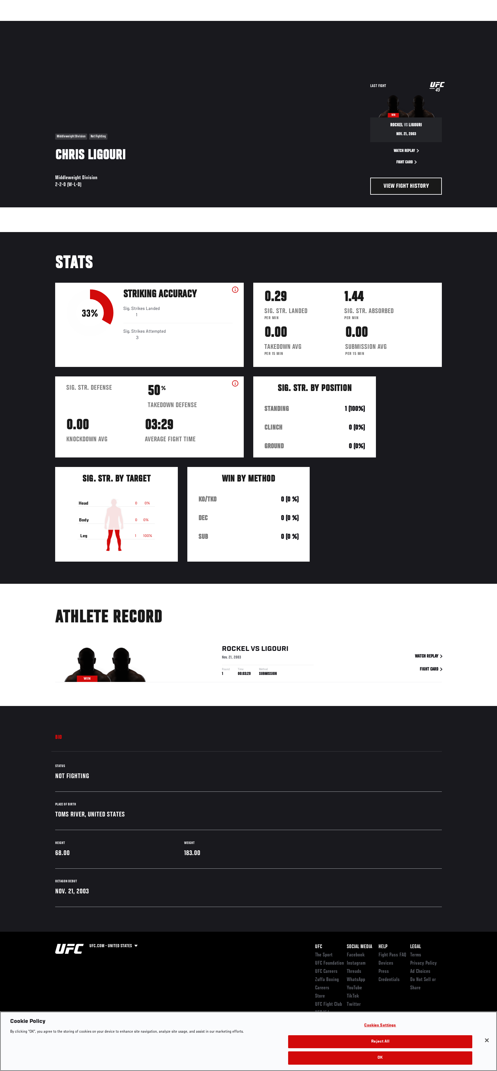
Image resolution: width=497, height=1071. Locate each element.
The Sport (323, 955)
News (127, 24)
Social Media (359, 947)
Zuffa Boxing (399, 24)
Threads (354, 971)
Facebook (356, 955)
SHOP (428, 24)
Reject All (380, 1042)
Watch (369, 24)
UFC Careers (326, 971)
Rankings (75, 24)
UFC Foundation (329, 963)
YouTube (354, 988)
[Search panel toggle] (445, 24)
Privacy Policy (423, 963)
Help (382, 947)
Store (320, 996)
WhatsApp (356, 980)
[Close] (487, 1040)
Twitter (354, 1004)
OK (380, 1058)
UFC (318, 947)
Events (48, 24)
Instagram (356, 963)
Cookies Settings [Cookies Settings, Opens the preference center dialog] (380, 1026)
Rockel (235, 650)
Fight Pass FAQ (392, 955)
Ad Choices (420, 971)
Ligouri (274, 650)
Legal (415, 947)
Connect (343, 24)
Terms (415, 955)
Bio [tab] (58, 737)
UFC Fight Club (328, 1004)
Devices (385, 963)
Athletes (103, 24)
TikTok (353, 996)
